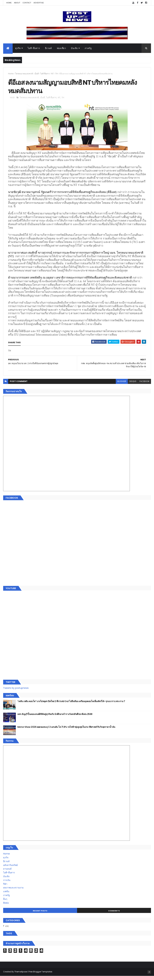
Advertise (39, 3)
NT (52, 73)
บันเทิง (74, 48)
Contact (27, 3)
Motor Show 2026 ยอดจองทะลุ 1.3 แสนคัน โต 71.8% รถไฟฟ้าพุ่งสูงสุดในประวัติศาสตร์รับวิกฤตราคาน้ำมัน (66, 727)
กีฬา (5, 884)
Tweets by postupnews (16, 688)
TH (56, 73)
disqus (132, 381)
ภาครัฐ (88, 48)
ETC (7, 926)
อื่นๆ (5, 899)
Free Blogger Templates (40, 971)
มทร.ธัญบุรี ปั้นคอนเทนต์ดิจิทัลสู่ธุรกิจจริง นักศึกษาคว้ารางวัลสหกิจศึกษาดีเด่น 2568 (54, 714)
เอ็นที (36, 73)
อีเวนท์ (48, 48)
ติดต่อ (6, 902)
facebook (144, 381)
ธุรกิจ (18, 48)
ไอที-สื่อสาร (34, 48)
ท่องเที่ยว (61, 48)
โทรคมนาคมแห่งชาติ (24, 73)
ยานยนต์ (7, 868)
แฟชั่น (6, 891)
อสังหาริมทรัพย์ (10, 865)
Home (9, 3)
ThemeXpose (20, 971)
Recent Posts (40, 910)
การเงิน (6, 880)
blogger (121, 381)
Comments (114, 910)
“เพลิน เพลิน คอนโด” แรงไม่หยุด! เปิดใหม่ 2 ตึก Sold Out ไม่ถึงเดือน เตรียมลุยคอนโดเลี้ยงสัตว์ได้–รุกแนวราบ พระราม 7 (71, 701)
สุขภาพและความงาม (13, 887)
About (17, 3)
